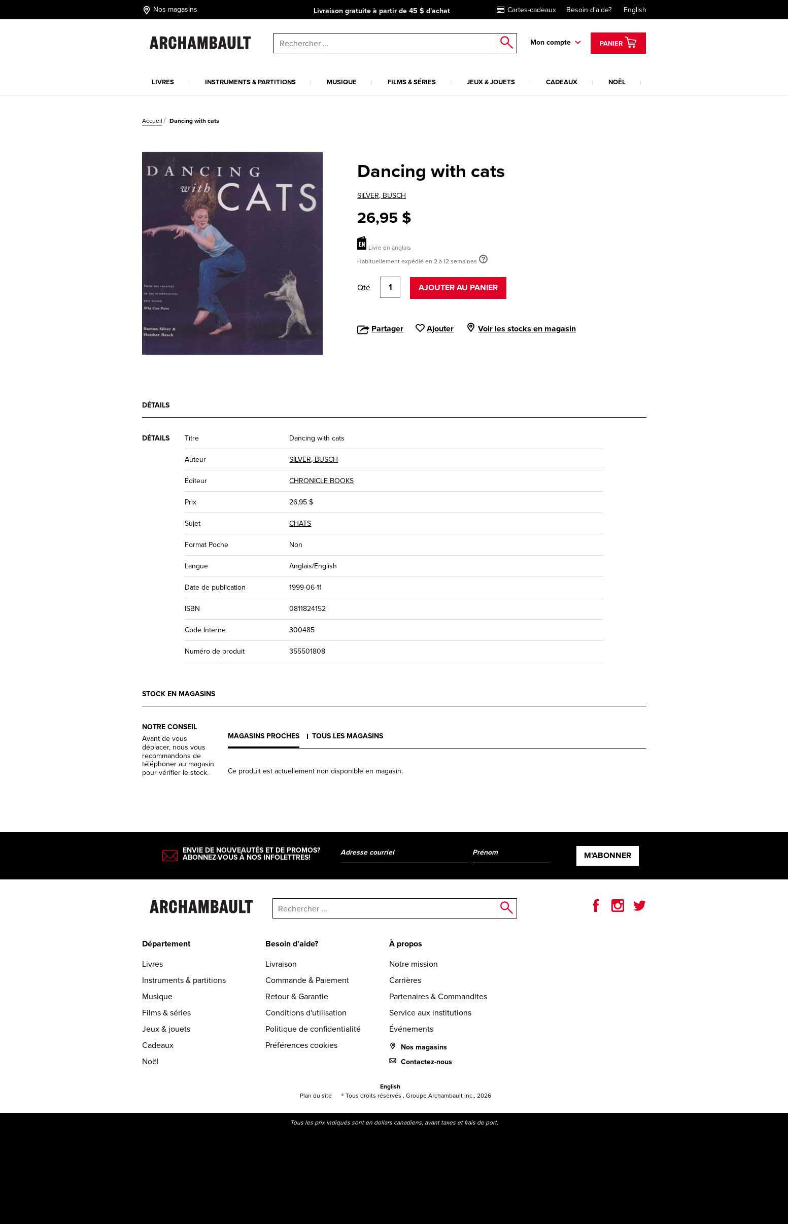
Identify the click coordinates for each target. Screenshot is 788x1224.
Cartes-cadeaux (526, 10)
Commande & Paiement (307, 980)
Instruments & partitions (250, 82)
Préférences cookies (301, 1045)
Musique (342, 82)
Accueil (152, 120)
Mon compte (550, 42)
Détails (155, 405)
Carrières (405, 980)
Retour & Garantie (296, 996)
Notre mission (413, 964)
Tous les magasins (347, 736)
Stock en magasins (178, 694)
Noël (617, 82)
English (635, 10)
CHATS (300, 523)
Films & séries (412, 82)
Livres (163, 82)
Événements (411, 1029)
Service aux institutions (430, 1012)
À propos (405, 943)
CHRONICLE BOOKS (321, 480)
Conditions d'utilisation (306, 1012)
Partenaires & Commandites (438, 996)
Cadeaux (561, 82)
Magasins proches (263, 736)
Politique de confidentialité (313, 1029)
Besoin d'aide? (588, 10)
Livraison (281, 964)
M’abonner (607, 855)
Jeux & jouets (491, 82)
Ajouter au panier (458, 287)
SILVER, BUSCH (381, 195)
